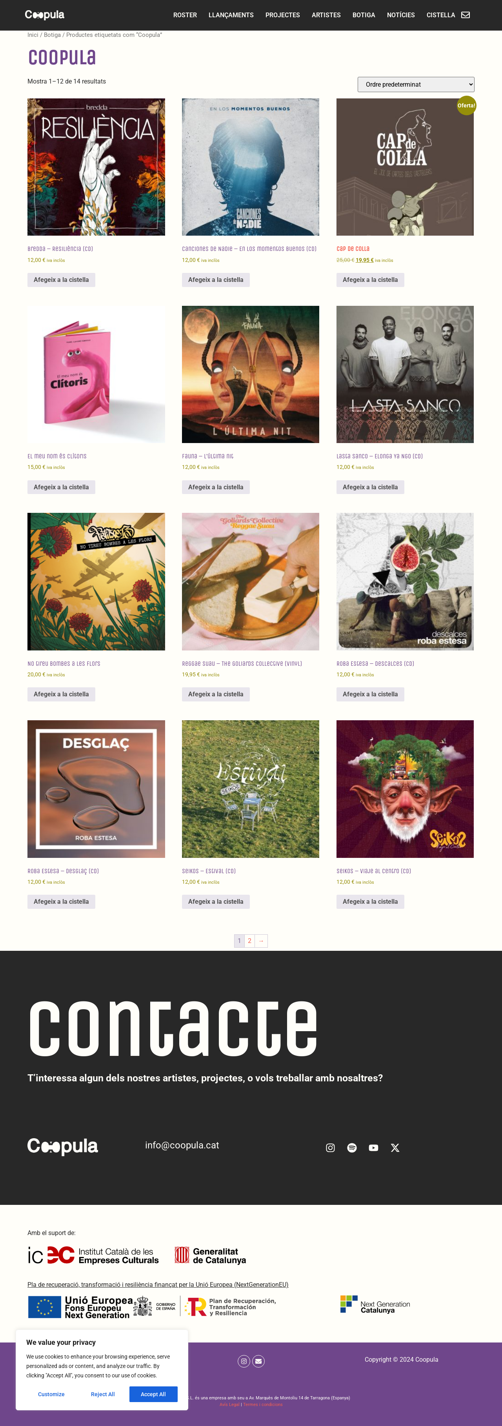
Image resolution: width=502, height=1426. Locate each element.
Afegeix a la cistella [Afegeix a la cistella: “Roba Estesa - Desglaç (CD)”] (61, 901)
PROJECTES (275, 15)
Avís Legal (230, 1404)
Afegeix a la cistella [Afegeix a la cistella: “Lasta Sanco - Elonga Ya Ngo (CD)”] (370, 487)
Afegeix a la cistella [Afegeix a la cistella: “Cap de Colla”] (370, 279)
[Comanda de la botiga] (416, 84)
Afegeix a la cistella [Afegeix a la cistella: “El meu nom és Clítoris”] (61, 487)
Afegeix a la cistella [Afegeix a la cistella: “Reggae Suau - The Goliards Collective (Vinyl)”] (216, 694)
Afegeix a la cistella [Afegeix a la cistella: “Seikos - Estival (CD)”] (216, 901)
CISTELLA (434, 15)
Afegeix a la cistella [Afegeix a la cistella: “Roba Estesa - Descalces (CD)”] (370, 694)
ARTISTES (319, 15)
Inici (32, 34)
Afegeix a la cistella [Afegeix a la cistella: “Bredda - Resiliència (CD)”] (61, 279)
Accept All (153, 1394)
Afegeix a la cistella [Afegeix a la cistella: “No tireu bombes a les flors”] (61, 694)
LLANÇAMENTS (224, 15)
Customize (51, 1394)
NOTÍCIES (394, 15)
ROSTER (178, 15)
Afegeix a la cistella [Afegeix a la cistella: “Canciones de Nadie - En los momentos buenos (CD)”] (216, 279)
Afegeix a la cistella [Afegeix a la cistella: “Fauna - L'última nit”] (216, 487)
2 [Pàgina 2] (249, 941)
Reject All (103, 1394)
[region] (102, 1370)
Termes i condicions (263, 1404)
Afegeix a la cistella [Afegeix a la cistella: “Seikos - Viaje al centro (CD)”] (370, 901)
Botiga (52, 34)
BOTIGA (357, 15)
